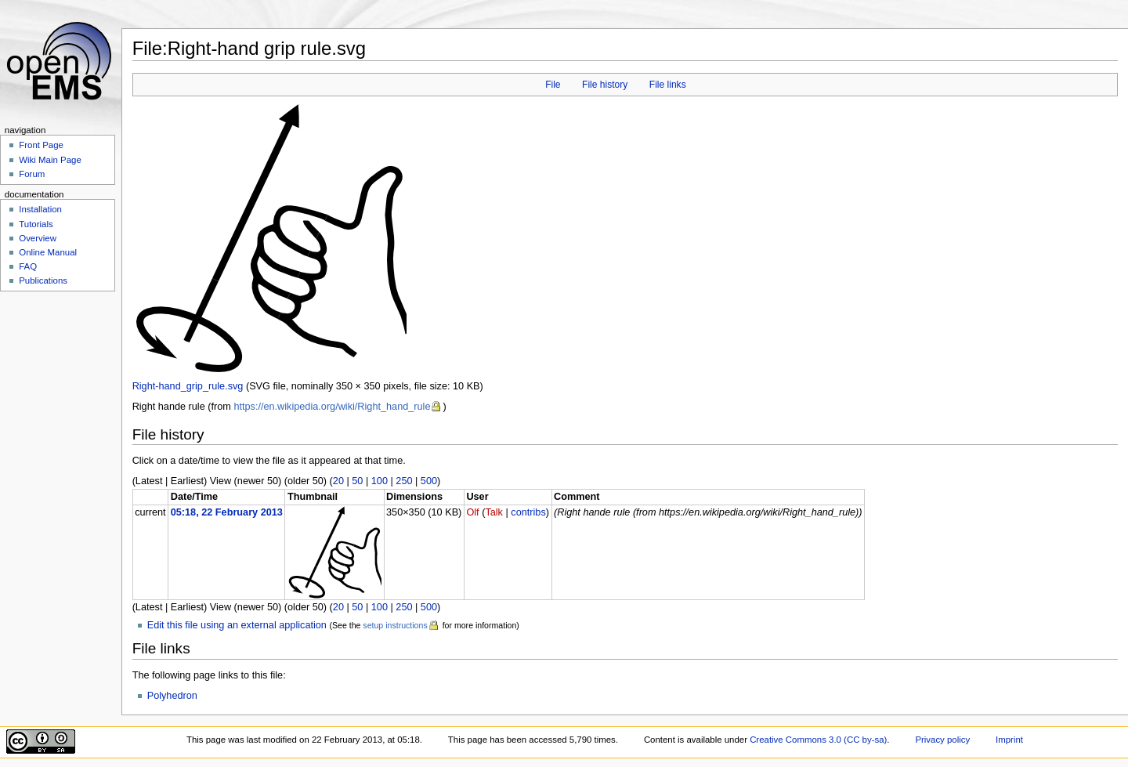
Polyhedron (172, 695)
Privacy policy (942, 739)
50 (357, 481)
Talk (494, 512)
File (552, 84)
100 (379, 481)
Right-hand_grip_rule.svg (188, 386)
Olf (472, 512)
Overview (37, 238)
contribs (528, 512)
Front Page (41, 145)
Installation (40, 209)
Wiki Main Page (50, 160)
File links (667, 84)
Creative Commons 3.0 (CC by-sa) (818, 739)
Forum (32, 174)
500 (429, 481)
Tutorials (36, 224)
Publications (43, 280)
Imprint (1009, 739)
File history (604, 84)
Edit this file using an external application (237, 625)
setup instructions (395, 625)
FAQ (28, 266)
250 (404, 481)
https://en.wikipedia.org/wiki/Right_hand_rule (331, 406)
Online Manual (48, 252)
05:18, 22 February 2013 (227, 512)
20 (338, 481)
